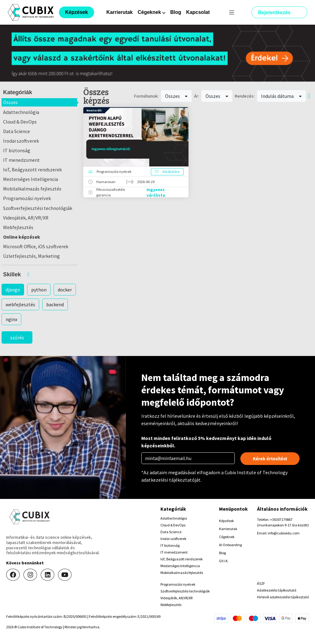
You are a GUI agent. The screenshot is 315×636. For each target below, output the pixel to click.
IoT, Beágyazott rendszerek (32, 169)
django (13, 290)
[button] (39, 274)
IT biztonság (16, 150)
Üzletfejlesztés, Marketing (31, 256)
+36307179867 (281, 519)
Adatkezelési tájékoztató (276, 590)
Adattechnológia (21, 112)
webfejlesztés (20, 304)
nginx (11, 319)
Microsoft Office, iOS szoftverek (35, 246)
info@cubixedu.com (284, 533)
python (39, 290)
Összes (10, 102)
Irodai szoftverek (21, 141)
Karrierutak (119, 12)
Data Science (16, 131)
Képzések (226, 520)
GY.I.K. (224, 561)
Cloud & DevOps (20, 122)
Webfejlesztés (18, 227)
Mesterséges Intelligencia (30, 179)
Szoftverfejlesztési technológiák (37, 208)
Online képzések (21, 237)
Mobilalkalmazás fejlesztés (32, 189)
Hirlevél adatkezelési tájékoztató (283, 597)
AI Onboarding (230, 544)
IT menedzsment (21, 160)
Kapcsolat (197, 12)
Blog (175, 12)
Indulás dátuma (281, 96)
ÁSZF (261, 583)
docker (65, 290)
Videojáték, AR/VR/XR (25, 218)
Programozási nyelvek (27, 198)
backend (55, 304)
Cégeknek (226, 536)
